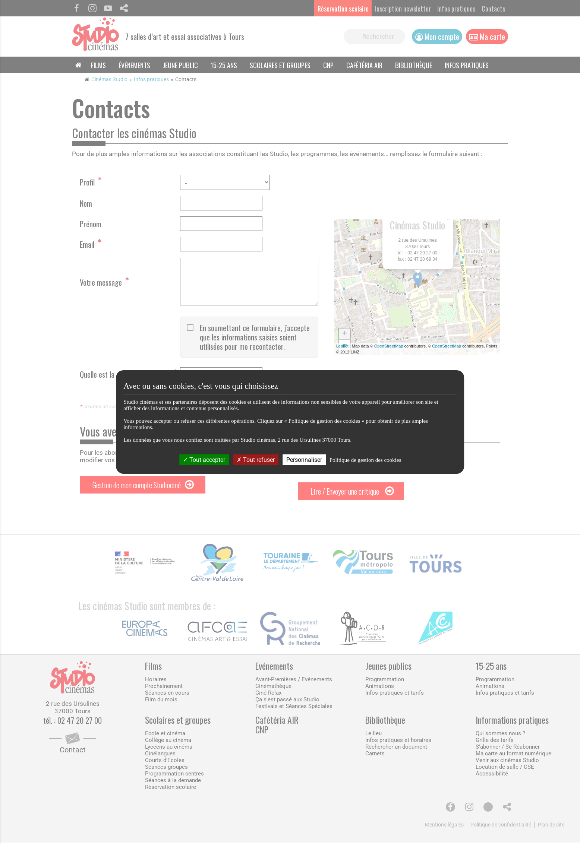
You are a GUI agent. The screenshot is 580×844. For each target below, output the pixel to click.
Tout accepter (204, 459)
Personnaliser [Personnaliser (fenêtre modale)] (304, 459)
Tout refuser (256, 459)
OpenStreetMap (388, 347)
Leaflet (342, 347)
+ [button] (344, 334)
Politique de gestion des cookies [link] (365, 460)
